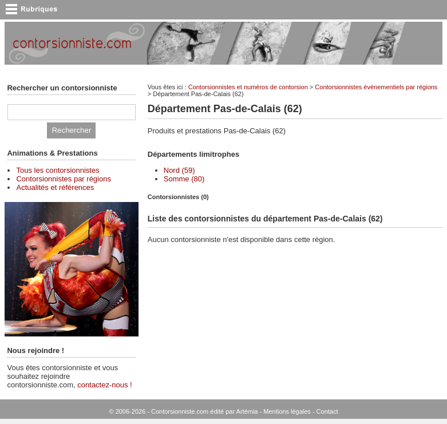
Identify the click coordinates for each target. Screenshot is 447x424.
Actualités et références (55, 187)
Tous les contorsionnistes (57, 170)
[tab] (295, 197)
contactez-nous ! (104, 385)
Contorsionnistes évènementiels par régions (376, 87)
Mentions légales (287, 411)
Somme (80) (184, 179)
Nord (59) (179, 170)
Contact (327, 411)
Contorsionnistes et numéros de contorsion (248, 87)
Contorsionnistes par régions (63, 179)
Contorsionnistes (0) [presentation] (178, 196)
